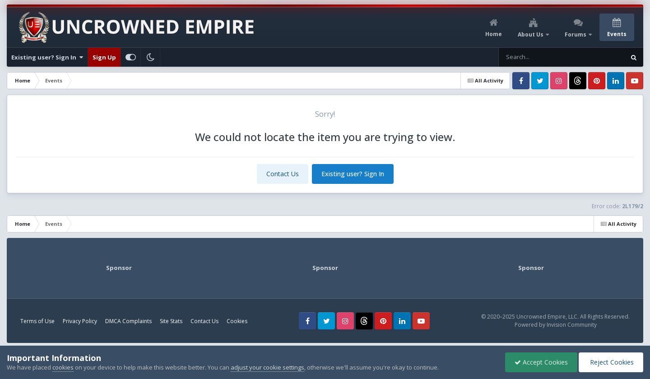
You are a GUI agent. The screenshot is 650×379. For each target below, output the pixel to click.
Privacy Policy (80, 321)
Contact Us (282, 173)
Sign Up (104, 57)
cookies (63, 367)
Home (493, 34)
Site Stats (171, 321)
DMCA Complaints (128, 321)
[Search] (544, 57)
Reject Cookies (611, 362)
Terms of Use (37, 321)
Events (617, 34)
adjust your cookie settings (267, 367)
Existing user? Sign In (47, 57)
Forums (576, 34)
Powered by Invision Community (556, 325)
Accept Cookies (541, 362)
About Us (531, 34)
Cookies (237, 321)
